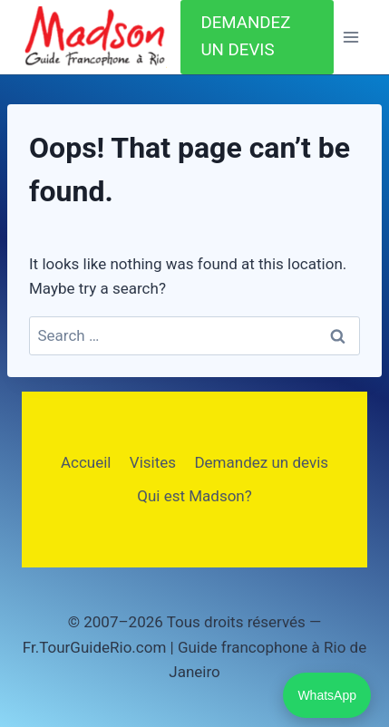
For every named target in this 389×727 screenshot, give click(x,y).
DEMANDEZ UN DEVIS (245, 36)
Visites (153, 462)
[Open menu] (350, 38)
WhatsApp (326, 695)
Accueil (86, 462)
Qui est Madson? (194, 496)
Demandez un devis (261, 462)
